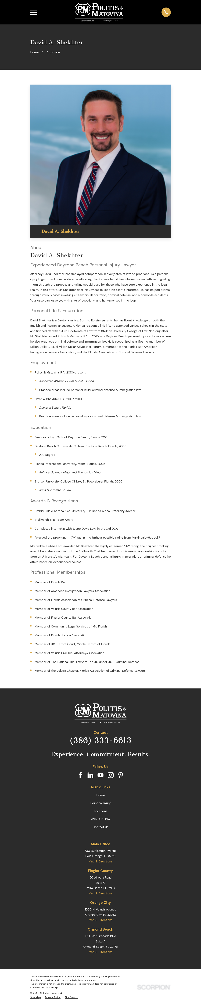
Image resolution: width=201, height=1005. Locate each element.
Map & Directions (100, 861)
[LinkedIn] (90, 775)
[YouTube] (100, 775)
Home (100, 795)
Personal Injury (100, 803)
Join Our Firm (100, 819)
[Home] (99, 12)
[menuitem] (35, 997)
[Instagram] (111, 775)
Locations (100, 811)
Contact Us (100, 827)
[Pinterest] (121, 775)
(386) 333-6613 (100, 740)
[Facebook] (80, 775)
